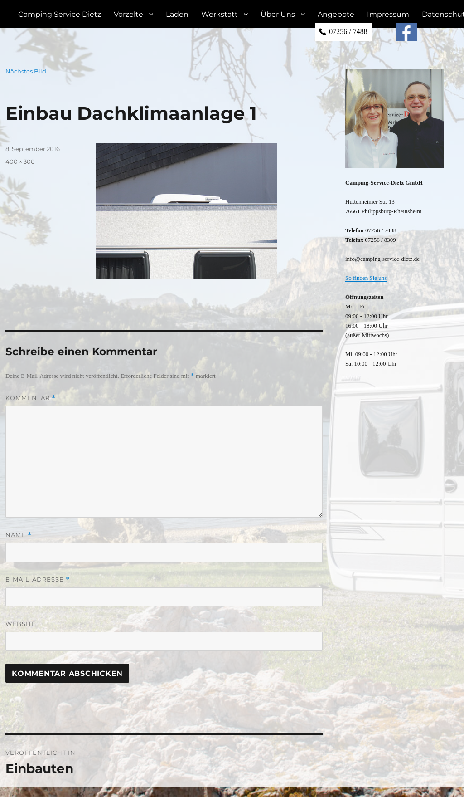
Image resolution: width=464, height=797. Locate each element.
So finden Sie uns (366, 277)
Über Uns (278, 14)
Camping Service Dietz (59, 14)
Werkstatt (219, 14)
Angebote (336, 14)
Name (18, 535)
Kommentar (30, 398)
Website (20, 623)
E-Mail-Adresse (37, 579)
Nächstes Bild (25, 71)
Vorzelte (128, 14)
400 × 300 (20, 161)
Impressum (388, 14)
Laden (177, 14)
